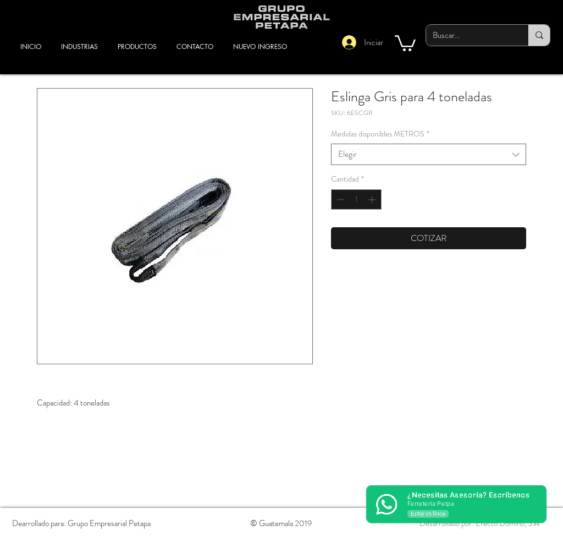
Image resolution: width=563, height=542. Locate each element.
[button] (405, 42)
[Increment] (373, 199)
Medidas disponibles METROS (380, 134)
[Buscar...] (469, 35)
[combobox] (428, 154)
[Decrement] (339, 199)
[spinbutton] (356, 199)
